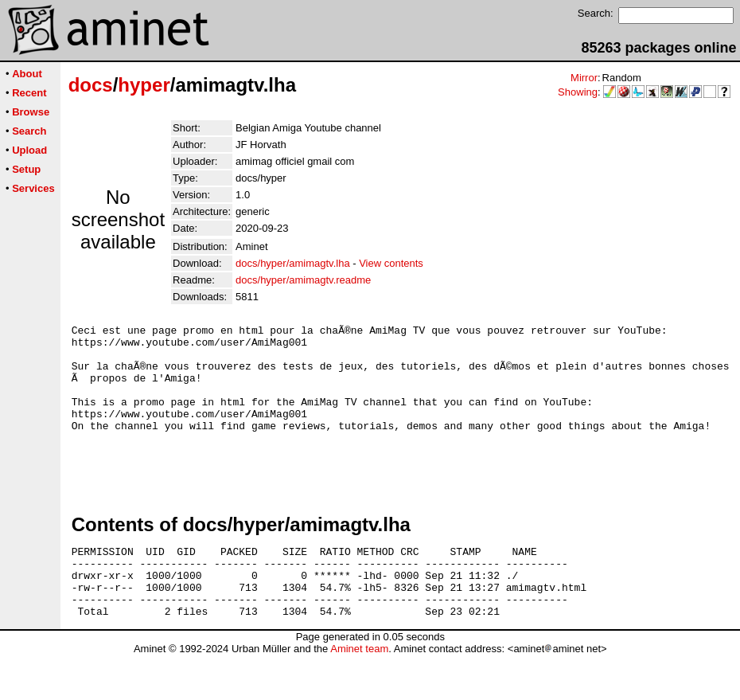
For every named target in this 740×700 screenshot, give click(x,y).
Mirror (584, 78)
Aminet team (359, 694)
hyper (143, 85)
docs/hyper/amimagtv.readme (303, 280)
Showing (578, 92)
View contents (391, 263)
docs (90, 85)
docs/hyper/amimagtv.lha (293, 263)
